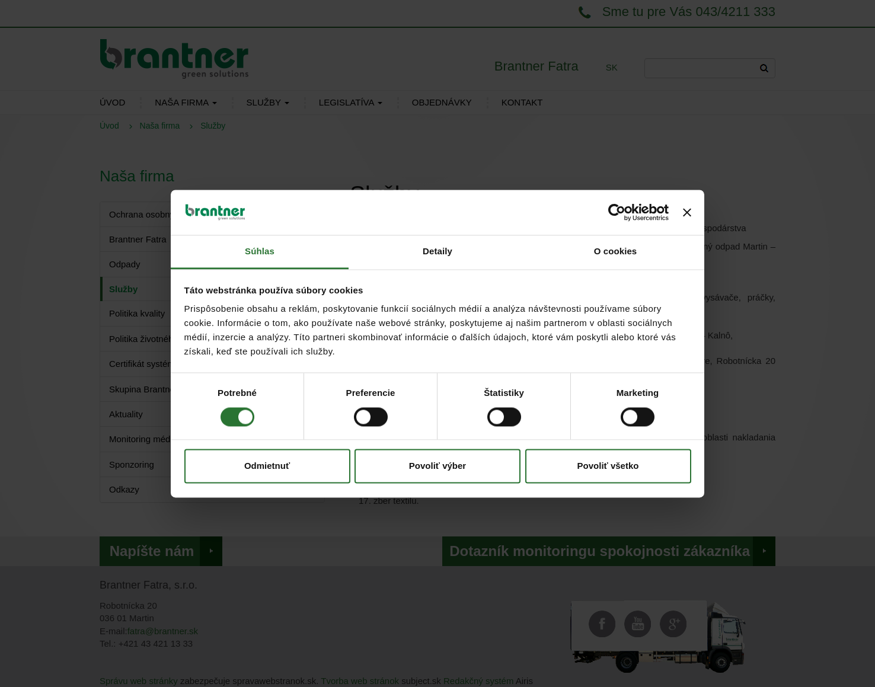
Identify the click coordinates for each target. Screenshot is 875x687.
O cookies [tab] (615, 252)
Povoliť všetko (608, 466)
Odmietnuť (267, 466)
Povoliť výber (437, 466)
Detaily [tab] (437, 252)
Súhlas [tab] (259, 252)
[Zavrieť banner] (687, 212)
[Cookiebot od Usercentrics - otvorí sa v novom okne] (617, 212)
